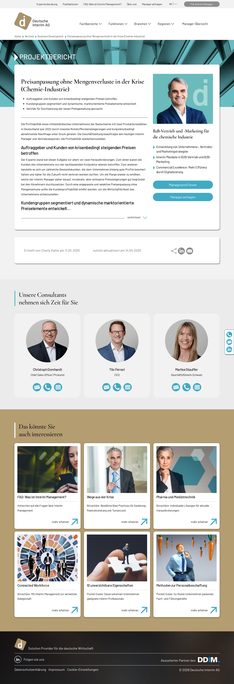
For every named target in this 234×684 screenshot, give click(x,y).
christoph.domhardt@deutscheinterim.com (37, 387)
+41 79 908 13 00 (186, 387)
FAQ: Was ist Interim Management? (102, 4)
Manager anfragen (152, 4)
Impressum (56, 669)
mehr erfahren (66, 520)
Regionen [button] (164, 24)
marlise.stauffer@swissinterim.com (176, 387)
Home (17, 36)
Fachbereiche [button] (89, 24)
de (170, 3)
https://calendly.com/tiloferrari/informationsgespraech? (127, 387)
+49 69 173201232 (47, 387)
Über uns (132, 4)
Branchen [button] (140, 24)
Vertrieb (29, 36)
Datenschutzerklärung (30, 669)
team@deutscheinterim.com (229, 342)
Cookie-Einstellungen (82, 669)
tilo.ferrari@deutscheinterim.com (106, 387)
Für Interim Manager (202, 4)
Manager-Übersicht (195, 24)
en (175, 3)
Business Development (51, 36)
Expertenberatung (47, 4)
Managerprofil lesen (183, 185)
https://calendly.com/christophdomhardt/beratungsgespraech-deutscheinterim (58, 387)
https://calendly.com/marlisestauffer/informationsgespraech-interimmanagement (197, 387)
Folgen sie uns (29, 659)
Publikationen (70, 4)
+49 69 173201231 (117, 387)
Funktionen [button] (116, 24)
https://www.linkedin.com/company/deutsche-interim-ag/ (229, 349)
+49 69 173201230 (229, 335)
